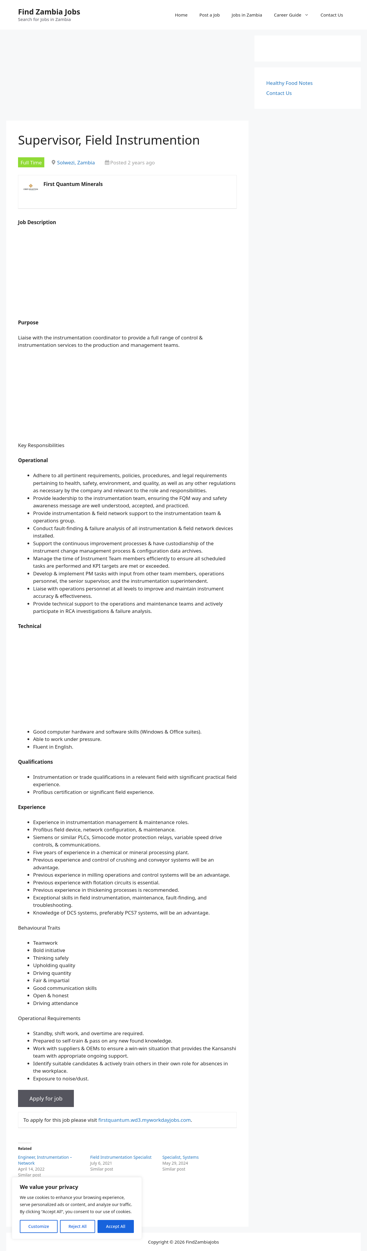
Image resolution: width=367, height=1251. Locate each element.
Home (181, 15)
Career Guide (294, 15)
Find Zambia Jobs (49, 12)
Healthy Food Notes (289, 83)
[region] (77, 1208)
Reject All (78, 1226)
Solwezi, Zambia (76, 162)
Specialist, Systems (180, 1157)
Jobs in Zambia (247, 15)
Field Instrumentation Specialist (121, 1157)
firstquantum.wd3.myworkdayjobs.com (144, 1119)
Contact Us (332, 15)
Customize (38, 1226)
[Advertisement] (127, 76)
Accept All (115, 1226)
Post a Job (209, 15)
